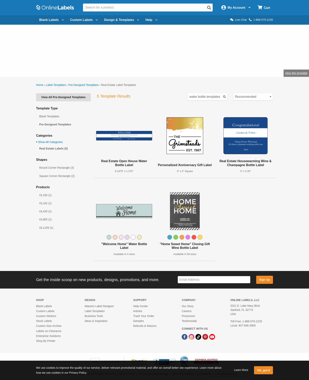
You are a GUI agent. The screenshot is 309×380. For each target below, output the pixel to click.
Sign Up (264, 279)
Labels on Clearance (48, 331)
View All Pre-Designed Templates (63, 97)
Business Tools (94, 316)
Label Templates (56, 85)
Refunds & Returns (144, 325)
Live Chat (238, 19)
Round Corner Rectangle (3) (56, 167)
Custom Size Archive (48, 325)
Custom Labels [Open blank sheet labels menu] (84, 20)
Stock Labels (44, 321)
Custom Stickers (46, 316)
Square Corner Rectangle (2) (57, 176)
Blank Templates (49, 116)
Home (39, 85)
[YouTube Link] (212, 336)
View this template (296, 73)
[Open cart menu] (264, 7)
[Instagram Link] (192, 336)
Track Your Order (143, 316)
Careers (187, 311)
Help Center (140, 306)
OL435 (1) (45, 211)
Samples (138, 321)
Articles (137, 311)
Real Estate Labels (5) (53, 148)
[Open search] (209, 7)
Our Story (188, 306)
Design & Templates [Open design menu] (121, 20)
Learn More (241, 370)
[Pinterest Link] (205, 336)
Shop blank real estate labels (123, 60)
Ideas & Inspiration (96, 321)
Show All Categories (49, 142)
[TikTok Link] (198, 336)
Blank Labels (44, 306)
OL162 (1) (45, 203)
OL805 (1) (45, 219)
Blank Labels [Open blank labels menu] (51, 20)
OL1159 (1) (46, 227)
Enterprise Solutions (48, 336)
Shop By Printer (45, 340)
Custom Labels (45, 311)
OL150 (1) (45, 195)
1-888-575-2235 (261, 19)
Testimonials (189, 321)
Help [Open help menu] (151, 20)
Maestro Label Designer (99, 306)
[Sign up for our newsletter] (214, 279)
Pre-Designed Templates (83, 85)
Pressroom (188, 316)
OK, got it (263, 370)
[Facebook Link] (185, 336)
